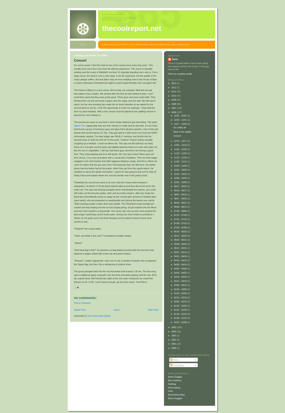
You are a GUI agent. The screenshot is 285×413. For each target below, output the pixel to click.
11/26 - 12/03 (181, 149)
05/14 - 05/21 (181, 248)
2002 (174, 340)
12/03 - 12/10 (181, 145)
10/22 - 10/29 (181, 170)
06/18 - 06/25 (181, 231)
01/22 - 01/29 (181, 310)
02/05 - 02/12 (181, 301)
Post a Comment (82, 303)
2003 (174, 335)
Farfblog (172, 384)
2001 (174, 344)
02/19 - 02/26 (181, 293)
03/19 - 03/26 (181, 277)
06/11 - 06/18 (181, 236)
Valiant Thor (80, 126)
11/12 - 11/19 (181, 157)
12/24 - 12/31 (181, 120)
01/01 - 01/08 (181, 322)
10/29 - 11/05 (181, 166)
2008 (174, 104)
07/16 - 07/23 (181, 219)
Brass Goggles (175, 377)
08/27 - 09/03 (181, 198)
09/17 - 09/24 (181, 186)
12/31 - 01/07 (181, 115)
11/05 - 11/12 (181, 161)
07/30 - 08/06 (181, 211)
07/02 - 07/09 (181, 227)
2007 (174, 108)
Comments (177, 365)
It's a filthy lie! (179, 127)
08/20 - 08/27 (181, 203)
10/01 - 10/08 (181, 182)
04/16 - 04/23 (181, 260)
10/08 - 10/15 (181, 178)
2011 (174, 91)
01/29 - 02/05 (181, 306)
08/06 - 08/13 (181, 207)
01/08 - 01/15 (181, 318)
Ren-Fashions (174, 380)
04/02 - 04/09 (181, 268)
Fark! (170, 391)
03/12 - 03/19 (181, 281)
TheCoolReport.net (131, 28)
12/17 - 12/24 (181, 124)
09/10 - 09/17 (181, 190)
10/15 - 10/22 (181, 174)
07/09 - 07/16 (181, 223)
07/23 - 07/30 (181, 215)
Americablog (174, 387)
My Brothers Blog (176, 394)
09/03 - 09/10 (181, 194)
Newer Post (79, 310)
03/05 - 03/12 (181, 285)
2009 (174, 100)
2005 (174, 327)
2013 (174, 83)
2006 (174, 112)
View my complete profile (180, 74)
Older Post (153, 310)
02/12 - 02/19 (181, 297)
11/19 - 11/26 (181, 153)
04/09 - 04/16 (181, 264)
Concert (177, 136)
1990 (174, 348)
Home (117, 310)
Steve (175, 59)
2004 (174, 331)
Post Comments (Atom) (99, 316)
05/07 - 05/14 (181, 252)
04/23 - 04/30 (181, 256)
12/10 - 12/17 (181, 141)
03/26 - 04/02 (181, 273)
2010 (174, 96)
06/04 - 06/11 (181, 240)
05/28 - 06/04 (181, 244)
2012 (174, 87)
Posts (174, 360)
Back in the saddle (182, 132)
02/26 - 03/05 (181, 289)
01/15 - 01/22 (181, 314)
